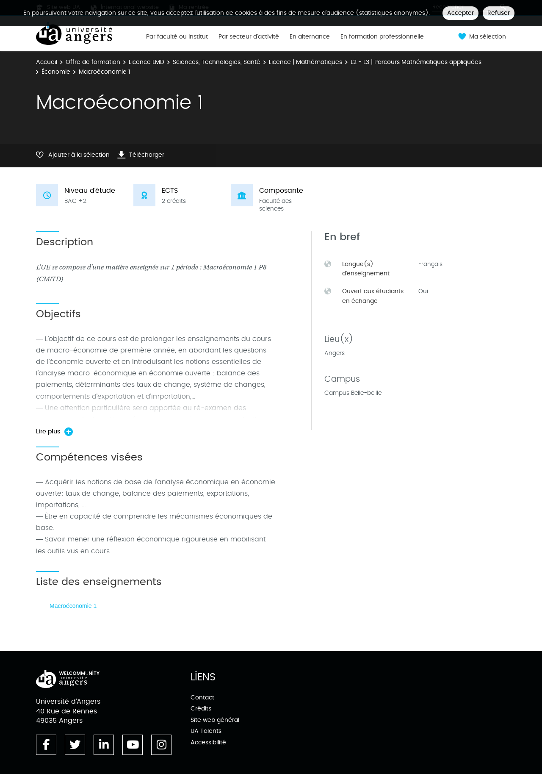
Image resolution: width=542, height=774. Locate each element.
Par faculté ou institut (177, 37)
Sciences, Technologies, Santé (216, 62)
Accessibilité (208, 742)
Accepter (460, 12)
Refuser (498, 12)
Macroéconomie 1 (73, 605)
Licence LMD (146, 62)
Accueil (46, 62)
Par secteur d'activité (248, 37)
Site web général (215, 720)
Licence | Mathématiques (305, 62)
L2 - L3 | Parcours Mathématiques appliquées (416, 62)
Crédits (201, 708)
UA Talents (206, 731)
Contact (202, 697)
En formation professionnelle (382, 37)
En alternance (310, 37)
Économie (55, 71)
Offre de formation (93, 62)
